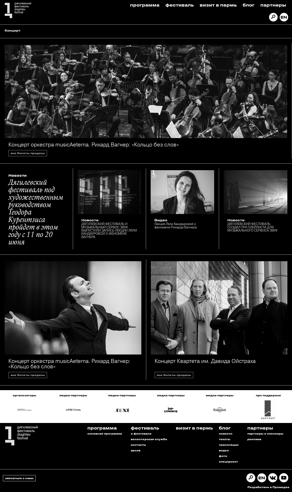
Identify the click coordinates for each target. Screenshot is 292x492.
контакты (138, 444)
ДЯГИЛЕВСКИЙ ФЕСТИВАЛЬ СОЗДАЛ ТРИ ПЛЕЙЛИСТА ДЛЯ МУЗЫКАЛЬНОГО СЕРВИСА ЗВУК (252, 227)
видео (224, 450)
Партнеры (273, 4)
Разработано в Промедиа (268, 487)
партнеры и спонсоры (265, 433)
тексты (224, 439)
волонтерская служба (149, 439)
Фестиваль (179, 4)
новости (225, 433)
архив (135, 450)
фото (223, 455)
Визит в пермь (218, 4)
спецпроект (228, 461)
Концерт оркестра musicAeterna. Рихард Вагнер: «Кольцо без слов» (93, 144)
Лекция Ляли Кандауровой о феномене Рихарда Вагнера (175, 225)
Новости (17, 175)
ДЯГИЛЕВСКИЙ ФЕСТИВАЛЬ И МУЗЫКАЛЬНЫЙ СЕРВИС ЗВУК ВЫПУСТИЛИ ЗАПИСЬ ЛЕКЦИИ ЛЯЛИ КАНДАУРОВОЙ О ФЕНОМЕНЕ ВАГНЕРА (109, 230)
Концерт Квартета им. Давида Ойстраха (205, 360)
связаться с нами (19, 478)
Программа (144, 4)
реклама (254, 439)
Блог (248, 4)
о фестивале (141, 433)
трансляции (229, 444)
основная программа (104, 433)
